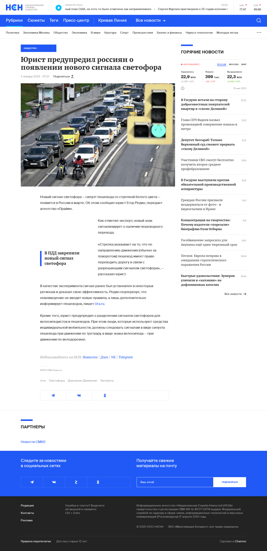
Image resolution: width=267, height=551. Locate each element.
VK (113, 357)
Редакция (27, 505)
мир (243, 64)
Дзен (104, 357)
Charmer (240, 541)
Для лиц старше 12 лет (71, 541)
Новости (90, 357)
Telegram (125, 357)
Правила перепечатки (36, 541)
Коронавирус (191, 64)
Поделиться (63, 76)
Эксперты (107, 380)
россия (221, 64)
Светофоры (57, 380)
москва (234, 64)
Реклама (26, 520)
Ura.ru (99, 304)
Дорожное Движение (82, 380)
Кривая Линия (112, 20)
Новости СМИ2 (33, 442)
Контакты (27, 513)
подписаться (230, 482)
